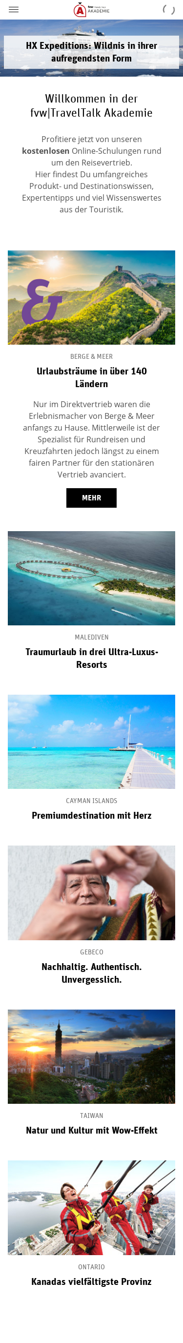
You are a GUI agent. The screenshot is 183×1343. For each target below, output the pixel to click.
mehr (91, 498)
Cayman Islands (91, 801)
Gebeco (91, 952)
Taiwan (91, 1116)
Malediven (92, 637)
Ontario (91, 1267)
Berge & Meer (91, 356)
